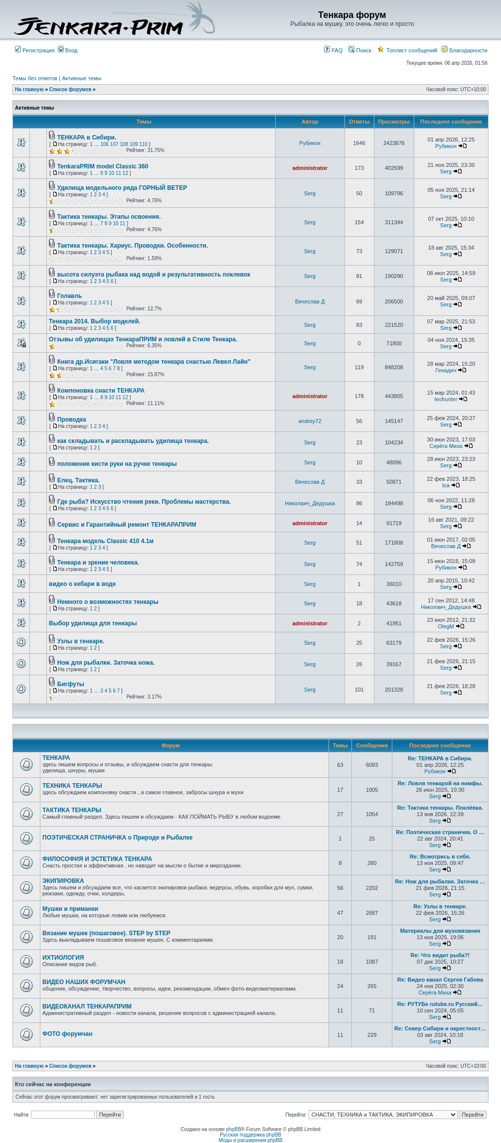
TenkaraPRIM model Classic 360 (103, 166)
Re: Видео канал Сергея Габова (440, 980)
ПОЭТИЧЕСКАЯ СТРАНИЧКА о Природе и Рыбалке (117, 837)
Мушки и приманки (70, 908)
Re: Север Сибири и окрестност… (440, 1028)
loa (446, 485)
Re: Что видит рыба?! (440, 955)
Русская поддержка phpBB (250, 1135)
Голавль (69, 295)
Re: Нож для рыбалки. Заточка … (440, 881)
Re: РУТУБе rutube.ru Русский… (440, 1004)
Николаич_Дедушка (310, 503)
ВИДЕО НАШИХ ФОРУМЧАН (84, 982)
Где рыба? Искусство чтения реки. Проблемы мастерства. (144, 501)
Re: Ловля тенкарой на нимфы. (440, 783)
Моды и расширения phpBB (250, 1140)
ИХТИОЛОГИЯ (63, 957)
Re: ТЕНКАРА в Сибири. (440, 758)
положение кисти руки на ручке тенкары (117, 463)
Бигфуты (70, 684)
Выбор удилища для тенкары (93, 623)
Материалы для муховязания (440, 931)
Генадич (446, 370)
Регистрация (34, 50)
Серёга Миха (445, 446)
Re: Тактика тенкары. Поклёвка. (440, 808)
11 (118, 173)
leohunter (446, 399)
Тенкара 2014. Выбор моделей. (94, 321)
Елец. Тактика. (78, 480)
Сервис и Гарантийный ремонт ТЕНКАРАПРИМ (126, 524)
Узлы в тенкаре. (80, 641)
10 (111, 173)
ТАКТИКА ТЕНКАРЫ (71, 810)
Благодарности (465, 50)
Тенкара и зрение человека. (98, 562)
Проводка (71, 419)
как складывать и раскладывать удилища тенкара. (133, 440)
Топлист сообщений (407, 50)
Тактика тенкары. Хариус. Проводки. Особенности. (132, 245)
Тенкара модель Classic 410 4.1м (105, 541)
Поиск (359, 50)
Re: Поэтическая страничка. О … (440, 832)
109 (134, 144)
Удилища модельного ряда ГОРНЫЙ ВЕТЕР (122, 187)
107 (114, 144)
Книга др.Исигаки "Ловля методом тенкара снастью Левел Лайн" (154, 361)
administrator (309, 168)
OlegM (446, 626)
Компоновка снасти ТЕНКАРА (101, 390)
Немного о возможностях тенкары (108, 601)
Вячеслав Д (310, 301)
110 (143, 144)
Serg (446, 171)
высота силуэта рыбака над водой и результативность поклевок (153, 274)
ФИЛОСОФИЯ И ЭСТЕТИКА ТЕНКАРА (97, 859)
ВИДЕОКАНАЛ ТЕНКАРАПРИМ (87, 1006)
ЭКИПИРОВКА (63, 880)
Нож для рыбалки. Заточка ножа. (106, 662)
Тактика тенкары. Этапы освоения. (109, 216)
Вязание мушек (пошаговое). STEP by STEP (106, 933)
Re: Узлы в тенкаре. (440, 906)
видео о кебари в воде (82, 583)
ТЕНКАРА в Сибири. (87, 137)
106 (104, 144)
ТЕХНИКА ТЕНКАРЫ (72, 785)
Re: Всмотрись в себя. (440, 856)
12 (125, 173)
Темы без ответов (34, 78)
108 (124, 144)
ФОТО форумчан (67, 1033)
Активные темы (81, 78)
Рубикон (310, 143)
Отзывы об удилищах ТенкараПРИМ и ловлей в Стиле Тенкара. (143, 339)
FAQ (333, 50)
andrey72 (310, 421)
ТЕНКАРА (56, 757)
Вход (68, 50)
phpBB (233, 1129)
